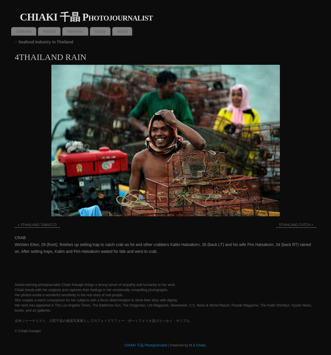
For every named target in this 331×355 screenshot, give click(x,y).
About (122, 31)
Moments (75, 31)
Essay (100, 31)
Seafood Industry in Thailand (44, 42)
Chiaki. (201, 345)
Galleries (23, 31)
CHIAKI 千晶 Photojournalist (86, 17)
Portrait (49, 31)
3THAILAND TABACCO (39, 225)
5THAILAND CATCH (294, 225)
